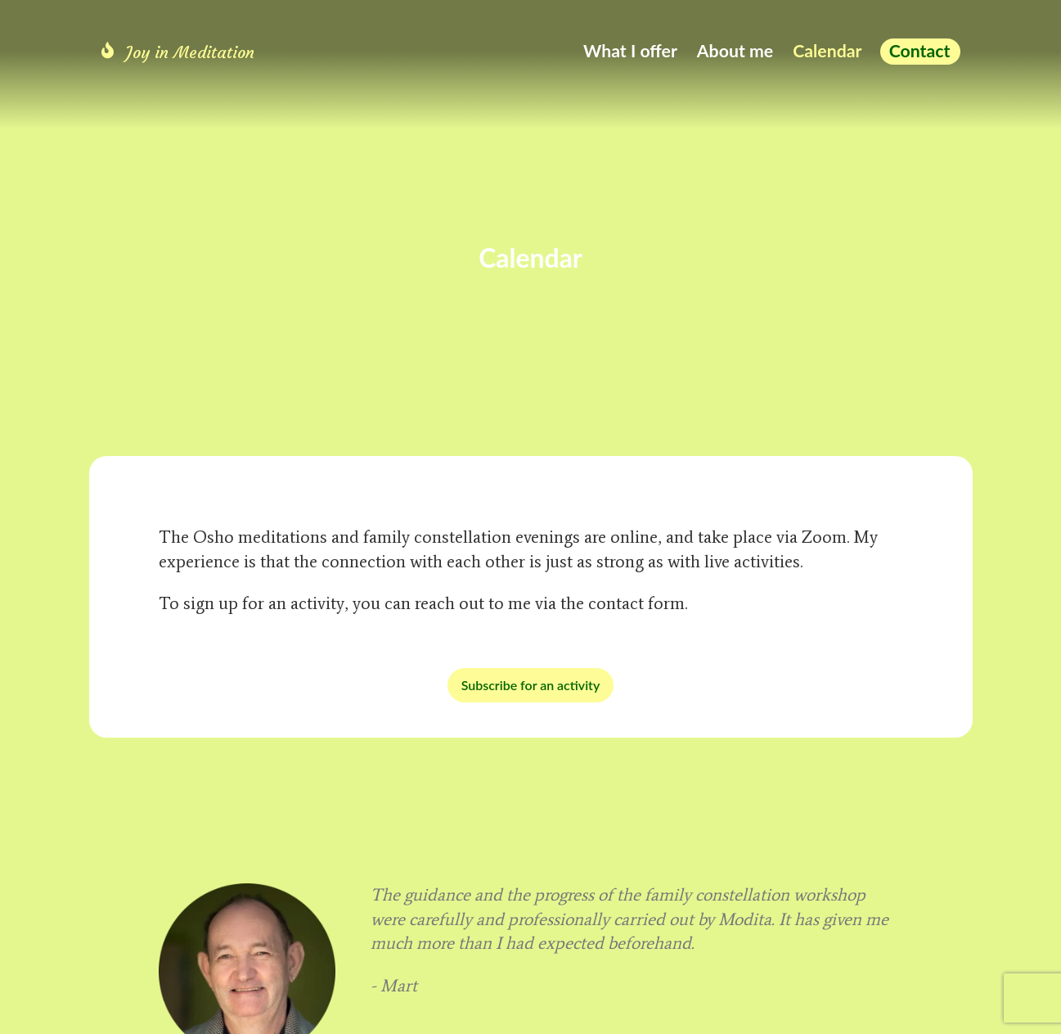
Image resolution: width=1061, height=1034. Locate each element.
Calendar (827, 50)
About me (735, 50)
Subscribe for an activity (530, 685)
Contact (920, 50)
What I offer (630, 50)
